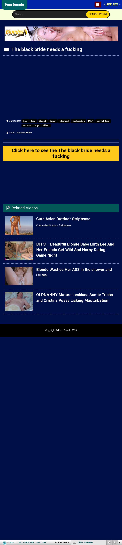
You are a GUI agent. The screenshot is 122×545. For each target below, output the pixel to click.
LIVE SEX (111, 4)
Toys (37, 125)
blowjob (42, 121)
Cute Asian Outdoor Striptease (63, 219)
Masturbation (78, 121)
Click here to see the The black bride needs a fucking (61, 153)
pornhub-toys (103, 121)
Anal (25, 121)
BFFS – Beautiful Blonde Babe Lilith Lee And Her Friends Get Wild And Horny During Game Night (75, 250)
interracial (64, 121)
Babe (33, 121)
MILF (90, 121)
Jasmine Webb (24, 132)
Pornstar (27, 125)
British (53, 121)
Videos (46, 125)
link (119, 494)
